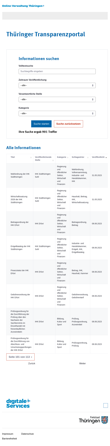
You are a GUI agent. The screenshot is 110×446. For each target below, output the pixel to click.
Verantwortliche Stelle (30, 94)
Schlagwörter (78, 157)
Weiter (82, 363)
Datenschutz (27, 434)
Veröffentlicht (98, 157)
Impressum (7, 434)
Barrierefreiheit (9, 438)
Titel (13, 157)
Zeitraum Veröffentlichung (33, 80)
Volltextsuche (26, 66)
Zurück (31, 363)
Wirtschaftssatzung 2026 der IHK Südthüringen (19, 199)
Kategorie (24, 108)
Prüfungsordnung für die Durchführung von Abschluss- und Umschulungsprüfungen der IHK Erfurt (21, 344)
